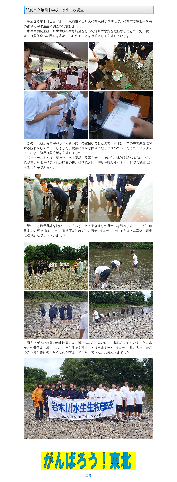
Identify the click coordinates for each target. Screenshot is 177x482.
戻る (88, 475)
